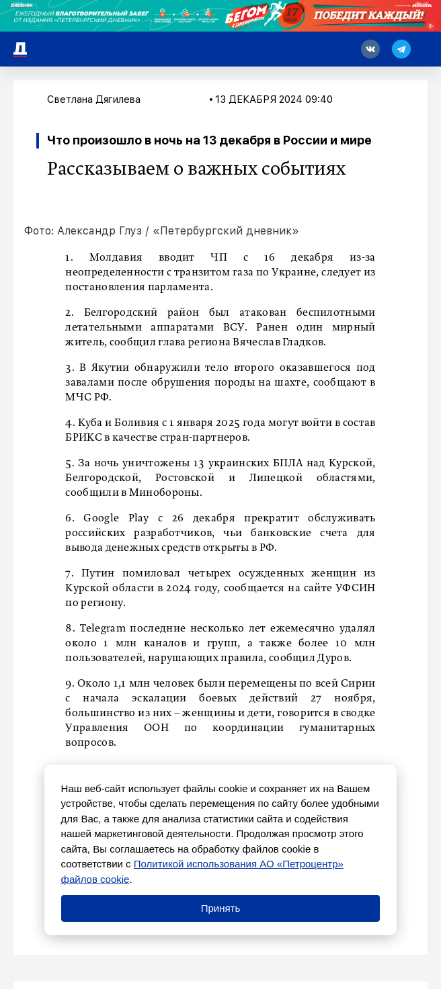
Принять (221, 908)
